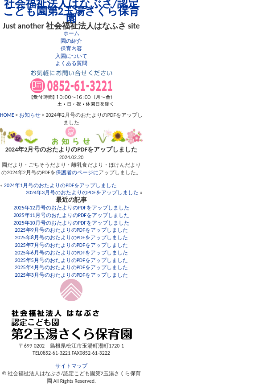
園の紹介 (71, 41)
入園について (71, 56)
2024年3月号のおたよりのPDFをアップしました (82, 192)
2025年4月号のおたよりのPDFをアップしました (71, 267)
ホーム (71, 33)
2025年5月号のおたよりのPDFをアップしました (71, 260)
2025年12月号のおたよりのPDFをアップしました (71, 208)
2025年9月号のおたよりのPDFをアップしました (71, 230)
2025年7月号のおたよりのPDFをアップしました (71, 245)
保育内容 (71, 48)
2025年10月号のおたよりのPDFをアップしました (71, 223)
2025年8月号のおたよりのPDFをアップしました (71, 237)
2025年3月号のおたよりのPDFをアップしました (71, 275)
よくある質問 (71, 63)
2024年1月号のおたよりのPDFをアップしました (60, 185)
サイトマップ (71, 366)
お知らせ (30, 115)
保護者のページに (77, 172)
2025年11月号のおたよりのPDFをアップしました (71, 215)
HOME (7, 115)
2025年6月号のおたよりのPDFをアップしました (71, 253)
